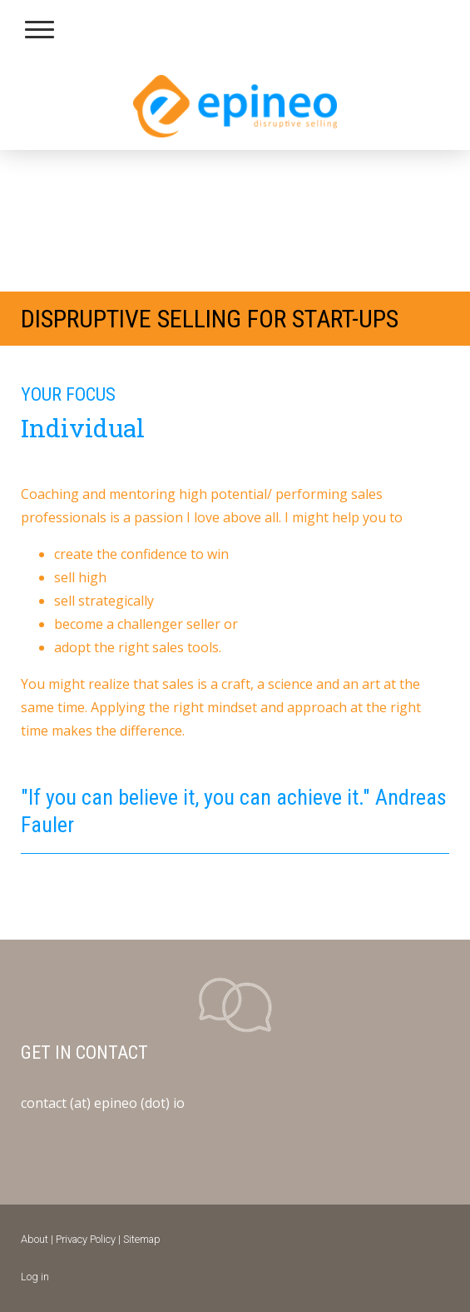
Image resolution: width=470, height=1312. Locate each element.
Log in (35, 1276)
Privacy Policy (86, 1239)
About (34, 1239)
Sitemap (142, 1239)
